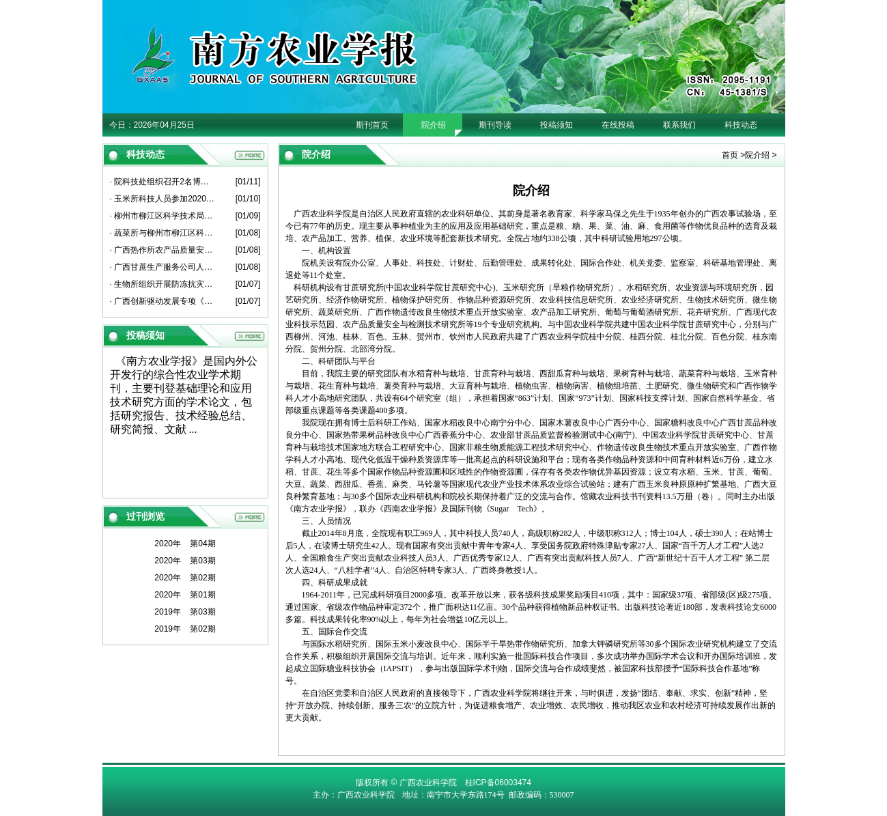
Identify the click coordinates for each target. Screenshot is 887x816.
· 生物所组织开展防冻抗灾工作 (163, 284)
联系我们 (679, 125)
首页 (730, 155)
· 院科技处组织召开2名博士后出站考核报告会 (163, 181)
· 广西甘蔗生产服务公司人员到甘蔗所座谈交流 (163, 267)
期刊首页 (372, 125)
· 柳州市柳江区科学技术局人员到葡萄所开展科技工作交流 (163, 216)
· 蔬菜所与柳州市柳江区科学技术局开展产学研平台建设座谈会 (163, 233)
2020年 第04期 (184, 543)
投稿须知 (556, 125)
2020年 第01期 (184, 595)
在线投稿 (618, 125)
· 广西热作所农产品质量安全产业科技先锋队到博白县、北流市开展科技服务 (163, 250)
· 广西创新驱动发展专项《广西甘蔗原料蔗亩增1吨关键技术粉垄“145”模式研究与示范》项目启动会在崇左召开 (163, 301)
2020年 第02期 (184, 577)
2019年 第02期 (184, 629)
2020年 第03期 (184, 560)
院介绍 (433, 125)
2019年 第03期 (184, 612)
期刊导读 (495, 125)
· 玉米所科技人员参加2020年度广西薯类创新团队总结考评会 (163, 198)
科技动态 (740, 125)
